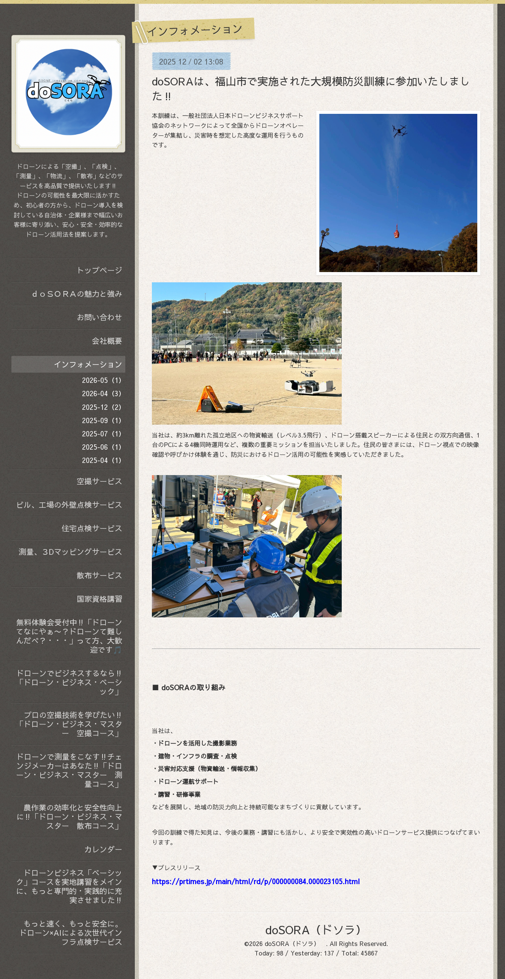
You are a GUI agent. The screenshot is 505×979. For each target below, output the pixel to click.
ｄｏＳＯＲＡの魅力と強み (76, 293)
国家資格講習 (99, 598)
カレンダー (103, 849)
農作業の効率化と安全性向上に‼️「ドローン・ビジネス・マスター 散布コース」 (69, 816)
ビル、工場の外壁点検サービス (69, 504)
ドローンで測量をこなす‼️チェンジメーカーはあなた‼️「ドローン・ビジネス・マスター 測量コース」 (69, 770)
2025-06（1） (103, 447)
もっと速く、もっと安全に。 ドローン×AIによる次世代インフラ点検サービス (70, 932)
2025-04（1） (103, 460)
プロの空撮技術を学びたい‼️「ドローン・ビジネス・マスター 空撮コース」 (69, 724)
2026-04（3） (103, 393)
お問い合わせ (99, 317)
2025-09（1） (103, 420)
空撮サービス (99, 481)
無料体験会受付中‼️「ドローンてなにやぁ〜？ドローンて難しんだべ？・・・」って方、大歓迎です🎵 (69, 636)
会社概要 (107, 340)
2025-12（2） (103, 407)
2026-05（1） (103, 380)
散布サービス (99, 575)
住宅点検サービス (92, 528)
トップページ (99, 270)
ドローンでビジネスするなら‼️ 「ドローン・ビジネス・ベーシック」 (70, 682)
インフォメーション (88, 364)
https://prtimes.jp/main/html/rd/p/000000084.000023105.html (256, 881)
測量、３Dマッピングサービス (70, 551)
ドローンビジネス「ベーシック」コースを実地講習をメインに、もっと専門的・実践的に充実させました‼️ (69, 886)
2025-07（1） (103, 433)
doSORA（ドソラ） (321, 929)
